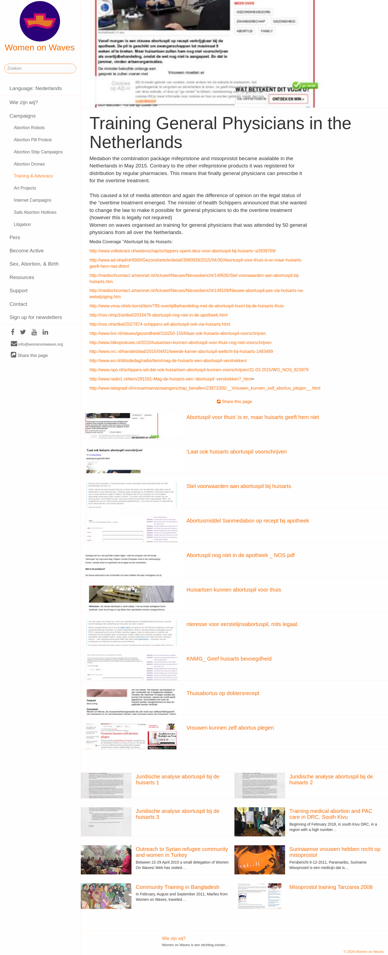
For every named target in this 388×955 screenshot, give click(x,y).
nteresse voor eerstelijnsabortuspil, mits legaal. (242, 624)
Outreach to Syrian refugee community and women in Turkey (182, 852)
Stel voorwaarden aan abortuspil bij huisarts (238, 486)
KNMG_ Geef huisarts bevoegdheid (229, 659)
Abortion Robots (29, 127)
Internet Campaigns (32, 200)
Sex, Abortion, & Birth (33, 264)
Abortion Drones (29, 164)
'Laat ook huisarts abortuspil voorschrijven (236, 452)
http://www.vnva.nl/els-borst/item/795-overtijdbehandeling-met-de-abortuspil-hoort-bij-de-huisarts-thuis (186, 306)
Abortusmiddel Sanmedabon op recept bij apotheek (247, 521)
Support (18, 290)
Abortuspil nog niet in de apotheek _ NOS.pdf (240, 555)
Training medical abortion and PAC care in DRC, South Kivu (330, 814)
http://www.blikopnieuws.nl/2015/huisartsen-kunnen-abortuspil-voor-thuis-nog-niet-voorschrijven (180, 342)
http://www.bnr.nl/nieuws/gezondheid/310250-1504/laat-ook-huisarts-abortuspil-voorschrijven (177, 333)
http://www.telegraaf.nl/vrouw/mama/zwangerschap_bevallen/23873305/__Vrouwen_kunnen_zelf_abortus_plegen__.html (204, 388)
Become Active (26, 250)
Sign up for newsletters (35, 317)
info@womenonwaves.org (37, 344)
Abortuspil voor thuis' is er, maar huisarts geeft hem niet (252, 417)
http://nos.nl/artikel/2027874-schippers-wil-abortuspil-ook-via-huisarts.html (159, 324)
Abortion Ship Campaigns (38, 152)
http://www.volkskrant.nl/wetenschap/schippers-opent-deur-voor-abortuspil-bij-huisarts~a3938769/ (182, 251)
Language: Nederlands (35, 88)
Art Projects (25, 188)
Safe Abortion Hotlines (35, 212)
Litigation (22, 224)
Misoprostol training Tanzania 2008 (331, 887)
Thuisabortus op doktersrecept (222, 693)
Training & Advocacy (33, 176)
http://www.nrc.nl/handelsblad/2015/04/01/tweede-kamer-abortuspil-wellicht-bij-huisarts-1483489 (181, 351)
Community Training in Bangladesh (177, 887)
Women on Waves (40, 26)
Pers (14, 237)
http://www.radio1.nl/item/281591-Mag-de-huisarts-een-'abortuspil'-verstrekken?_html (170, 379)
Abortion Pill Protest (33, 140)
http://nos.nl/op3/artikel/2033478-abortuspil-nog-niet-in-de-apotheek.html (158, 315)
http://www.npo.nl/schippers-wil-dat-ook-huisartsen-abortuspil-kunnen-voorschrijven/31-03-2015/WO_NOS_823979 (199, 369)
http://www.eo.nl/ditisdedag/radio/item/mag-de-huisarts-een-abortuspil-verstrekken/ (168, 360)
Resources (21, 277)
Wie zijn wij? (23, 102)
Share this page (29, 355)
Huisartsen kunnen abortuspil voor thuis (233, 590)
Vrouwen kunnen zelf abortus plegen (230, 728)
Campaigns (22, 116)
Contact (18, 304)
